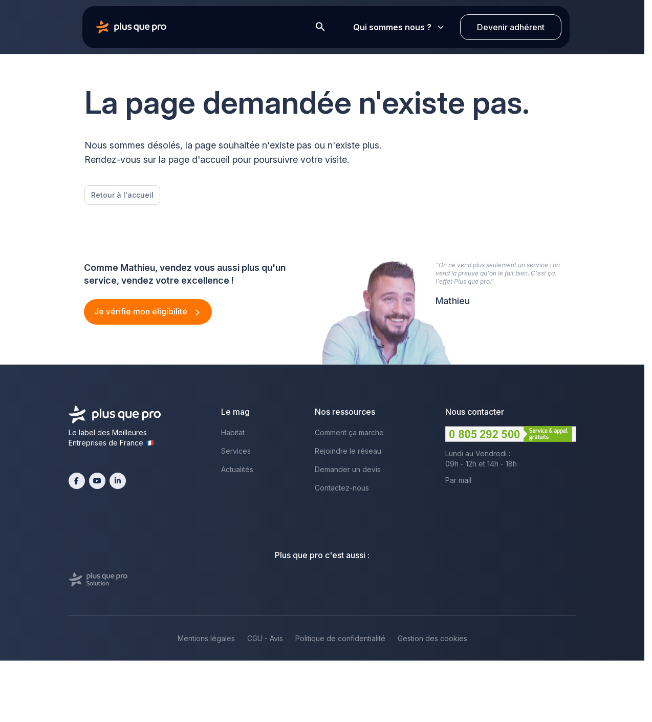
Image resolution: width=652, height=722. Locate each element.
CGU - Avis (265, 638)
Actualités (237, 469)
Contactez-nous (342, 487)
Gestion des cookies (432, 638)
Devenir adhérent (511, 27)
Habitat (233, 432)
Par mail (458, 480)
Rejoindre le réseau (348, 451)
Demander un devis (348, 469)
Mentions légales (206, 638)
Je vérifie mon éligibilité (141, 311)
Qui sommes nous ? (398, 27)
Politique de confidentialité (340, 638)
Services (236, 451)
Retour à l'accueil (122, 194)
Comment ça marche (349, 432)
